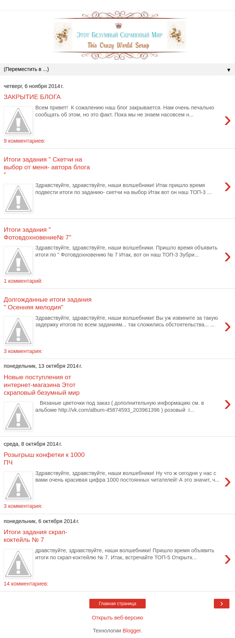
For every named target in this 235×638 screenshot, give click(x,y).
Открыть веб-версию (117, 618)
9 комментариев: (24, 141)
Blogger (132, 631)
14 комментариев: (26, 584)
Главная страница (117, 603)
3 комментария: (23, 351)
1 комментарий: (23, 281)
